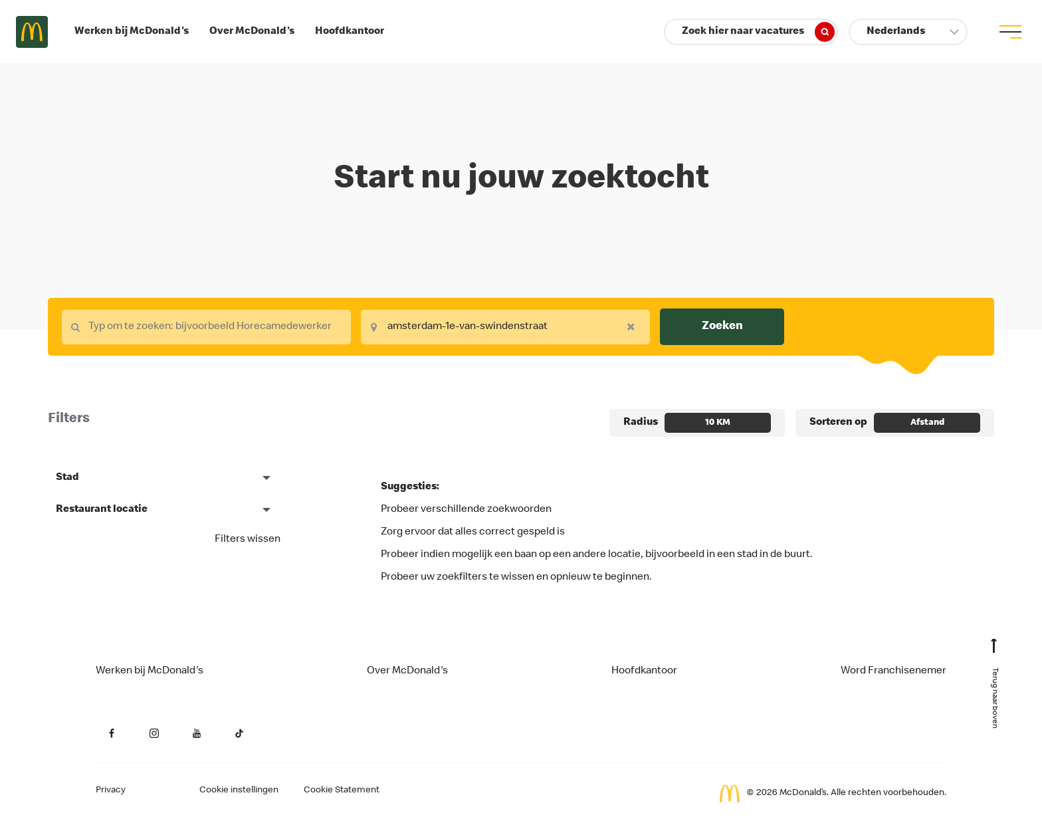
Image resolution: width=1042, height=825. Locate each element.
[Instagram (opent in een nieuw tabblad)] (154, 733)
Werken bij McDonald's (131, 32)
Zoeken (722, 326)
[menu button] (1010, 32)
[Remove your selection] (634, 326)
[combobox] (206, 327)
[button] (908, 32)
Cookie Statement (341, 790)
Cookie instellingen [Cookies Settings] (238, 790)
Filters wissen (247, 539)
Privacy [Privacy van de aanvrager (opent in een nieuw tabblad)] (111, 790)
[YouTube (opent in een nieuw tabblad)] (197, 733)
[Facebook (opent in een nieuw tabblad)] (112, 733)
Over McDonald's (251, 32)
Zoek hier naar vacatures (758, 32)
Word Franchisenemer (893, 671)
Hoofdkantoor (349, 32)
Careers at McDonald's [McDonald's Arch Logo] (32, 32)
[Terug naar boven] (994, 689)
